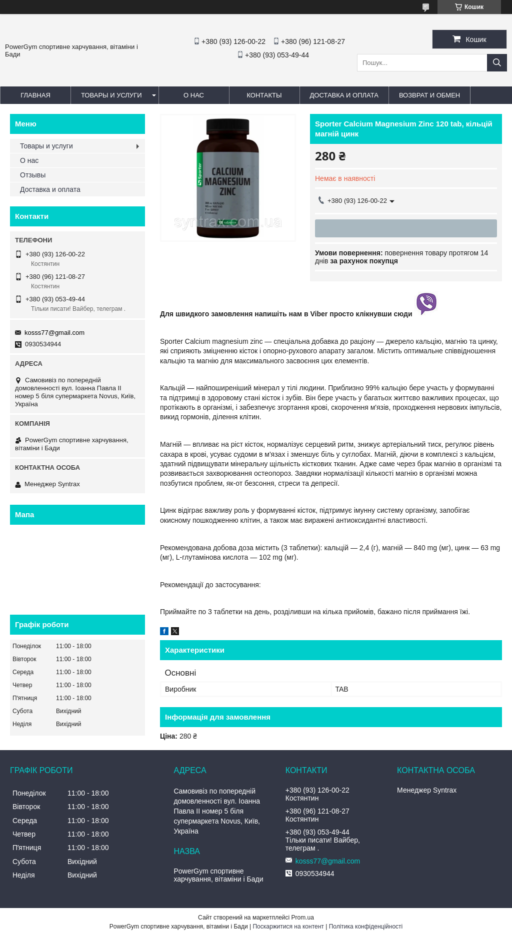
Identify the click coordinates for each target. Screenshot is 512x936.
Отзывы (33, 175)
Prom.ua (303, 917)
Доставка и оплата (344, 95)
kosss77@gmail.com (54, 332)
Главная (35, 95)
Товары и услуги (111, 95)
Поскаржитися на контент (288, 926)
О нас (194, 95)
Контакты (264, 95)
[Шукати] (497, 62)
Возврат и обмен (429, 95)
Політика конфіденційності (366, 926)
